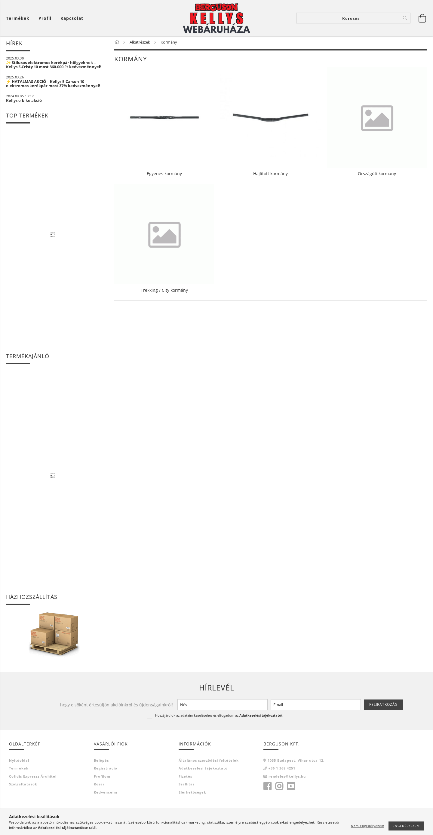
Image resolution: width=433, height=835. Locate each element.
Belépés (101, 761)
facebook (267, 787)
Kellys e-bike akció (24, 101)
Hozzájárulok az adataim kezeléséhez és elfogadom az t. (219, 716)
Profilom (102, 777)
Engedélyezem (406, 826)
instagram (279, 787)
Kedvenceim (105, 793)
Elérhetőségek (192, 793)
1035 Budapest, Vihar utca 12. (296, 761)
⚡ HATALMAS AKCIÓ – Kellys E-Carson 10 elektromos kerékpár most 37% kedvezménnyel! (53, 85)
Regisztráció (105, 769)
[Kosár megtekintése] (19, 18)
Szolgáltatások (23, 785)
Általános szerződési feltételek (209, 761)
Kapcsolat (71, 18)
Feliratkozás (383, 705)
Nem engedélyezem (367, 826)
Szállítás (187, 785)
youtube (291, 787)
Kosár (99, 785)
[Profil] (45, 18)
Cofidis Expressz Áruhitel (33, 777)
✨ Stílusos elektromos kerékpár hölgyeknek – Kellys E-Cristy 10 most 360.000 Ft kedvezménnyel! (53, 66)
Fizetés (185, 777)
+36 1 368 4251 (282, 769)
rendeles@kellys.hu (287, 777)
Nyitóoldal (19, 761)
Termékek (19, 769)
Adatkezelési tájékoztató (203, 769)
